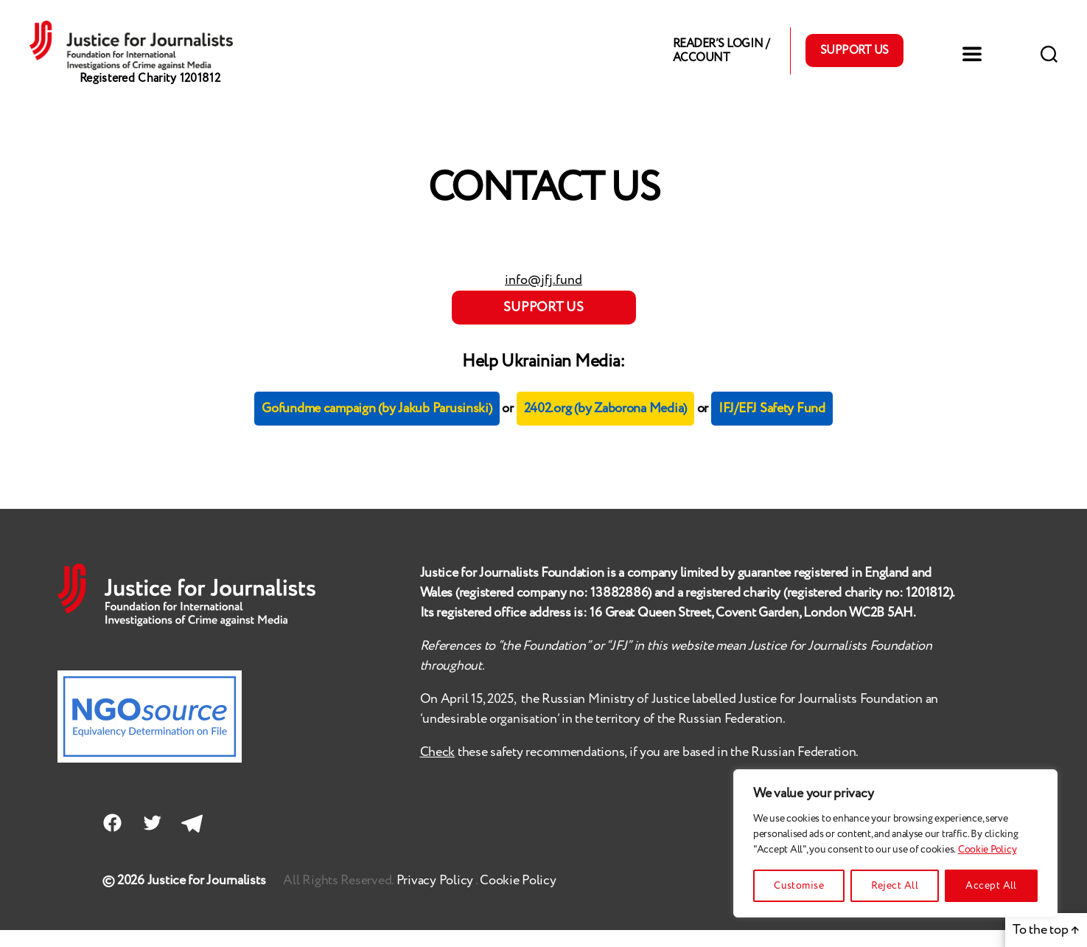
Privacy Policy (435, 897)
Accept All (991, 885)
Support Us (854, 59)
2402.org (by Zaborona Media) (605, 426)
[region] (895, 843)
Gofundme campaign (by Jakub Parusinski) (377, 426)
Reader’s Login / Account (721, 59)
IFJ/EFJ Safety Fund (772, 426)
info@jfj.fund (543, 297)
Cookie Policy (987, 849)
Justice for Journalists (206, 897)
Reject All (894, 885)
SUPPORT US (543, 324)
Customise (799, 885)
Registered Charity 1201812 (150, 95)
